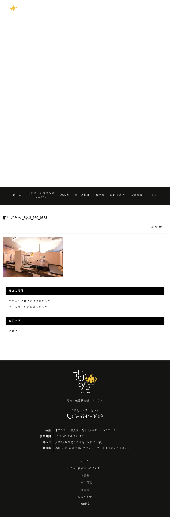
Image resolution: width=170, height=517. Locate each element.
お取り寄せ (85, 496)
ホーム (85, 461)
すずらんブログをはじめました (29, 300)
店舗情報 (85, 503)
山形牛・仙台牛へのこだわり (85, 468)
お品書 (85, 475)
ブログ (13, 330)
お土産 (85, 489)
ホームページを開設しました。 (29, 306)
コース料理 (85, 482)
